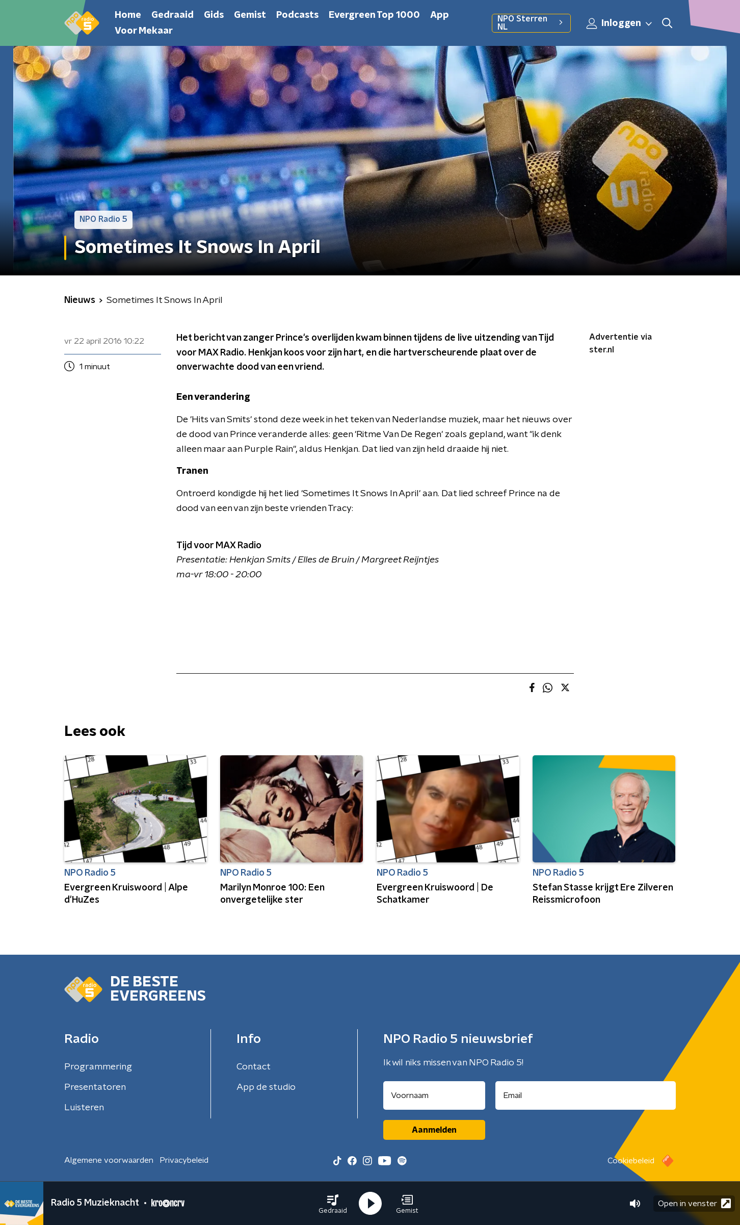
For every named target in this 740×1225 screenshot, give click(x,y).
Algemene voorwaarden (108, 1160)
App (439, 15)
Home (128, 15)
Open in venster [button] (694, 1203)
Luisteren (84, 1107)
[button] (332, 1203)
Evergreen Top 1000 (374, 15)
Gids (214, 15)
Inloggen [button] (619, 23)
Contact (253, 1066)
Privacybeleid (184, 1160)
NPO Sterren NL (531, 23)
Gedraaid (172, 15)
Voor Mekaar (144, 31)
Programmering (98, 1066)
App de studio (266, 1087)
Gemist (250, 15)
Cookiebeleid (630, 1161)
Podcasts (297, 15)
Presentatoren (95, 1087)
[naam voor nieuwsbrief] (434, 1095)
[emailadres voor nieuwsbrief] (585, 1095)
